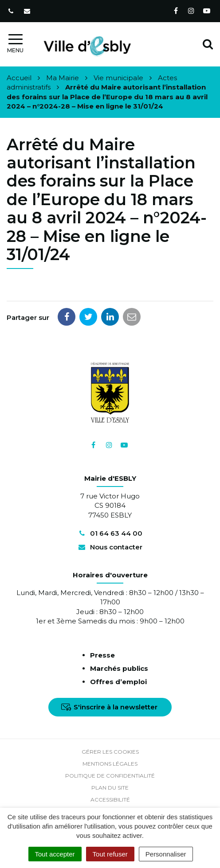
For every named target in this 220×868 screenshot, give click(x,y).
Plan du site (110, 787)
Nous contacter (110, 547)
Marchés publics (119, 668)
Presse (102, 655)
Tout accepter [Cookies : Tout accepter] (55, 854)
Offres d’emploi (118, 681)
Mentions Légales (110, 763)
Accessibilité (110, 799)
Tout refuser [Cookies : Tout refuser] (110, 854)
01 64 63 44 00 (110, 533)
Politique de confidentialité (110, 775)
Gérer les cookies (110, 751)
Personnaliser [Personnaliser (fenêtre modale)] (165, 854)
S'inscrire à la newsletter (109, 707)
